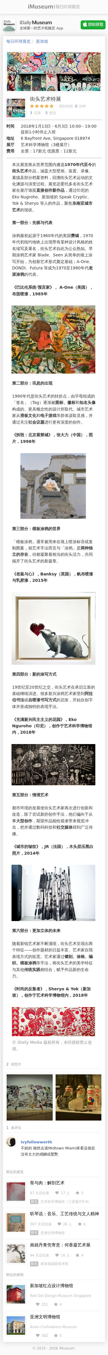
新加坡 (42, 41)
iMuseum (67, 1348)
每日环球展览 (18, 41)
